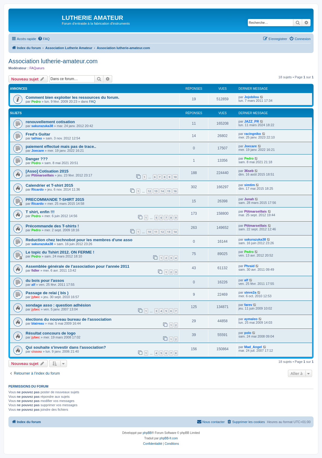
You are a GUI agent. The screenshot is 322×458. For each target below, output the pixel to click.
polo (247, 333)
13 (155, 191)
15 (168, 191)
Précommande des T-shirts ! (52, 226)
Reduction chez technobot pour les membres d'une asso (79, 240)
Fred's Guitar (38, 134)
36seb (249, 171)
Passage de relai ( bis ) (47, 293)
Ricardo (37, 189)
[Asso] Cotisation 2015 (47, 171)
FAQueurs (37, 68)
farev (248, 305)
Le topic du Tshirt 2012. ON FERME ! (60, 252)
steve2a (250, 292)
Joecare (37, 150)
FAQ (92, 101)
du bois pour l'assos (45, 280)
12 (149, 191)
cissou (36, 351)
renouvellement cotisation (50, 122)
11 (155, 232)
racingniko (252, 134)
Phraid (249, 266)
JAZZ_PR (251, 121)
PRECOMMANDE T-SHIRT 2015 (55, 199)
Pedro (36, 101)
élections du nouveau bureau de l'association (69, 319)
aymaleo (250, 319)
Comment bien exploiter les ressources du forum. (72, 97)
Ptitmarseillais (42, 175)
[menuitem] (44, 38)
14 (162, 191)
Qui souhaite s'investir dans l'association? (66, 347)
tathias (36, 138)
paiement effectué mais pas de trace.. (61, 146)
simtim (249, 185)
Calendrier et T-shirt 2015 (49, 185)
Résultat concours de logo (51, 333)
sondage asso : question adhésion (58, 305)
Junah (249, 199)
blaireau (37, 323)
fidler (35, 270)
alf (33, 284)
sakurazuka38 (42, 126)
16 (175, 191)
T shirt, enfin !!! (40, 212)
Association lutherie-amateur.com (53, 61)
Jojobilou (251, 97)
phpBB (147, 433)
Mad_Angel (253, 347)
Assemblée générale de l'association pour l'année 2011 (77, 266)
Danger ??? (37, 159)
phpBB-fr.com (168, 438)
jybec (35, 297)
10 (175, 177)
